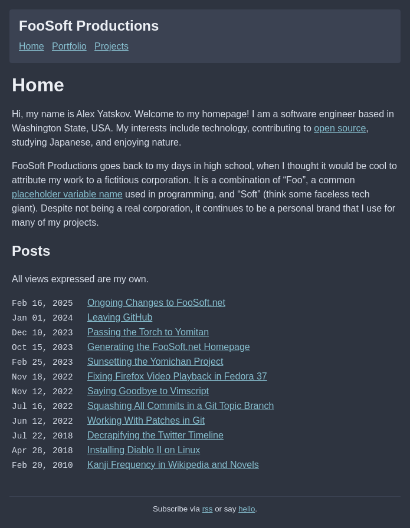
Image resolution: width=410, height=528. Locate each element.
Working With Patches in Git (146, 416)
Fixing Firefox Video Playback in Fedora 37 (177, 373)
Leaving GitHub (119, 317)
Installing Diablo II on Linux (143, 444)
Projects (111, 46)
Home (31, 46)
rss (207, 501)
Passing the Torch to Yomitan (148, 331)
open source (340, 128)
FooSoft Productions (89, 26)
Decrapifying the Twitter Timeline (155, 430)
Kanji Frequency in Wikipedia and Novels (173, 458)
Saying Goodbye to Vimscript (148, 387)
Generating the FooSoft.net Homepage (168, 345)
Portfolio (69, 46)
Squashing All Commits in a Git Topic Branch (180, 402)
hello (246, 501)
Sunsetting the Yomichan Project (155, 359)
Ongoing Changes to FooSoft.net (156, 303)
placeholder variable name (67, 194)
